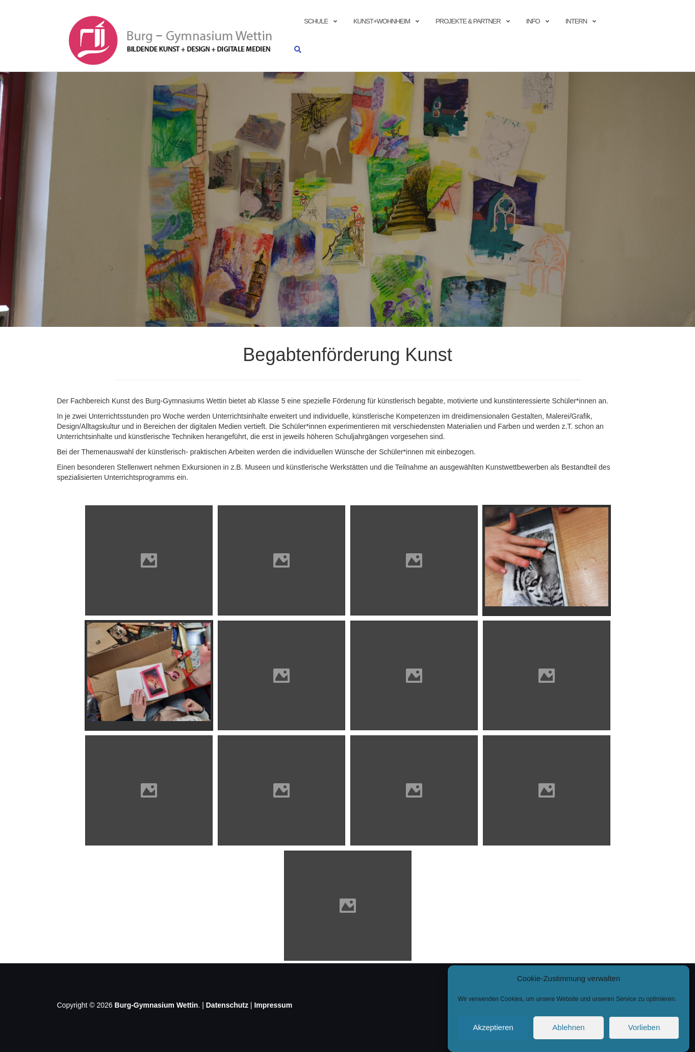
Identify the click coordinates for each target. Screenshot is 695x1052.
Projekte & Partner (467, 21)
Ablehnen (568, 1031)
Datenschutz (227, 1005)
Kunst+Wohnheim (381, 21)
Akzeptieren (493, 1031)
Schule (316, 21)
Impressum (273, 1005)
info (533, 21)
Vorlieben (644, 1031)
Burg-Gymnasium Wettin (156, 1005)
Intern (576, 21)
